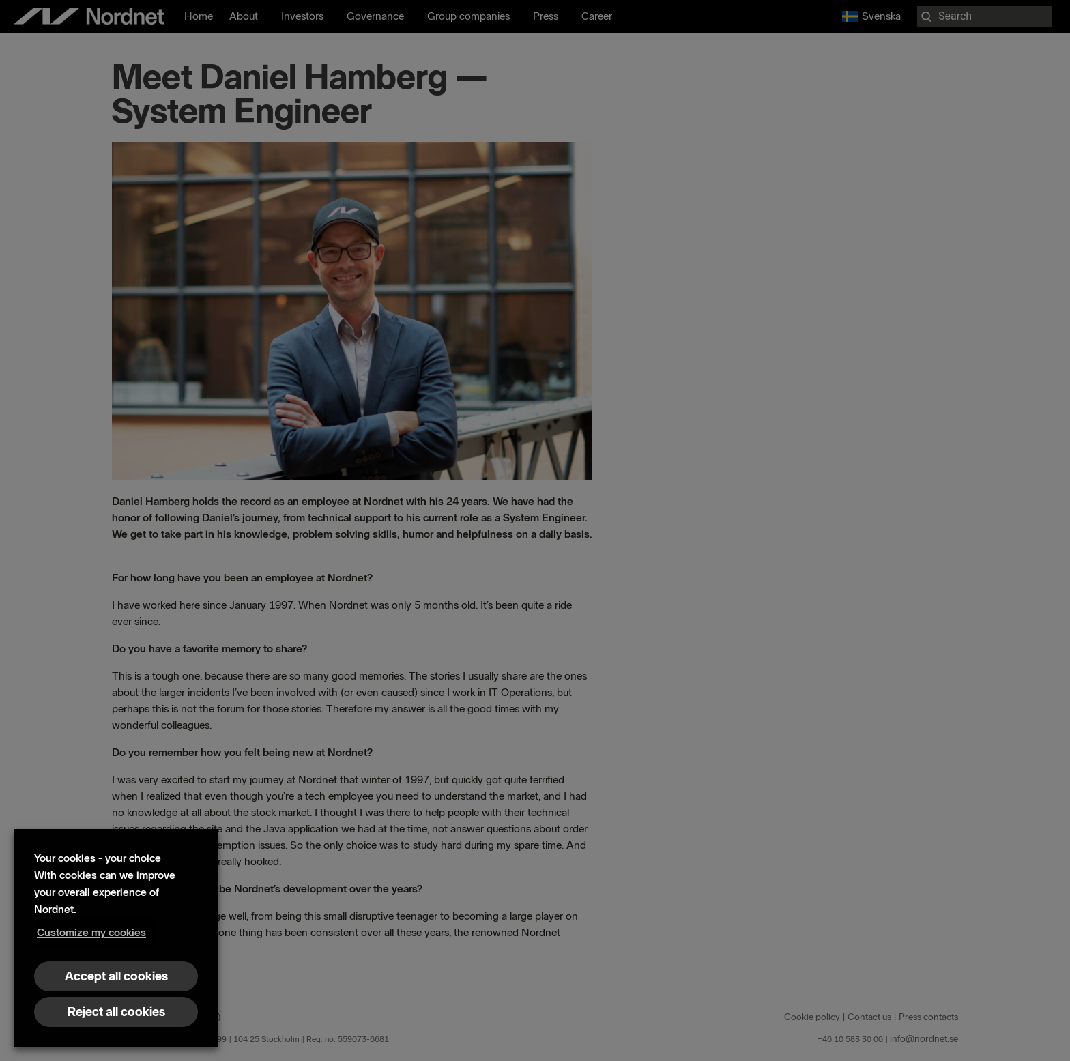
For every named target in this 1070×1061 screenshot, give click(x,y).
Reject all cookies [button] (116, 1011)
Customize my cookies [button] (91, 932)
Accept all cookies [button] (116, 976)
